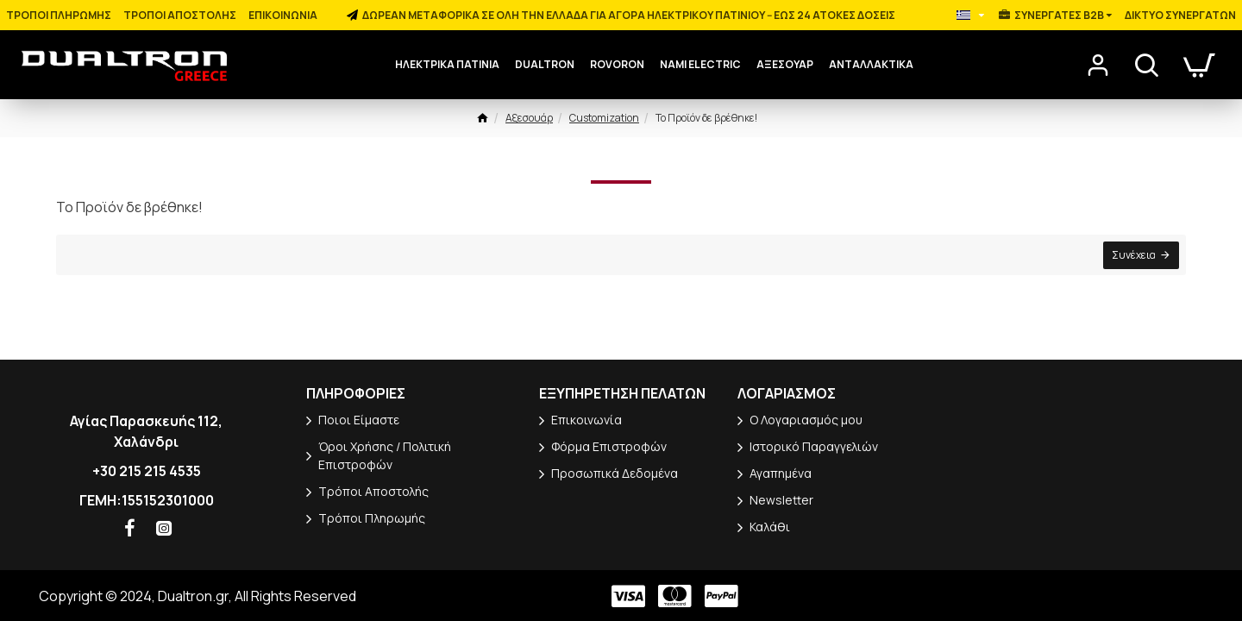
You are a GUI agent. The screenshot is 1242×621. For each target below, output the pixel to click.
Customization (604, 117)
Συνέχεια (1132, 256)
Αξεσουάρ (529, 117)
